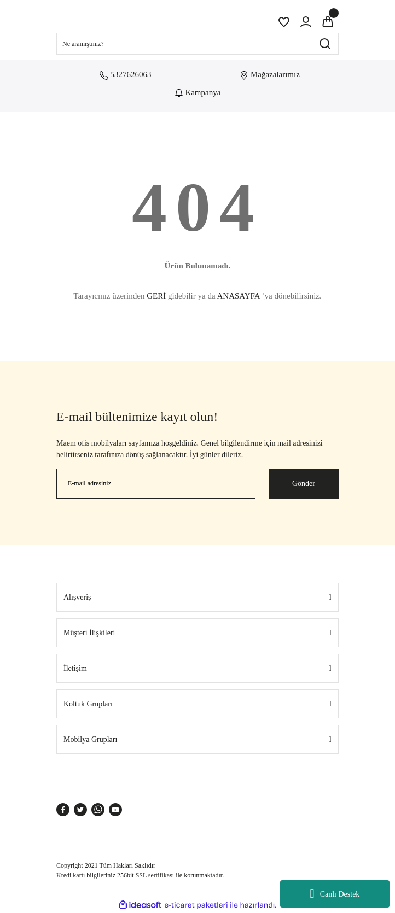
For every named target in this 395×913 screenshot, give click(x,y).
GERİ (156, 295)
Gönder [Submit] (303, 483)
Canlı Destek (335, 894)
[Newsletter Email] (155, 484)
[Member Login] (306, 22)
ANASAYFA (238, 295)
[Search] (197, 44)
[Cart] (328, 22)
